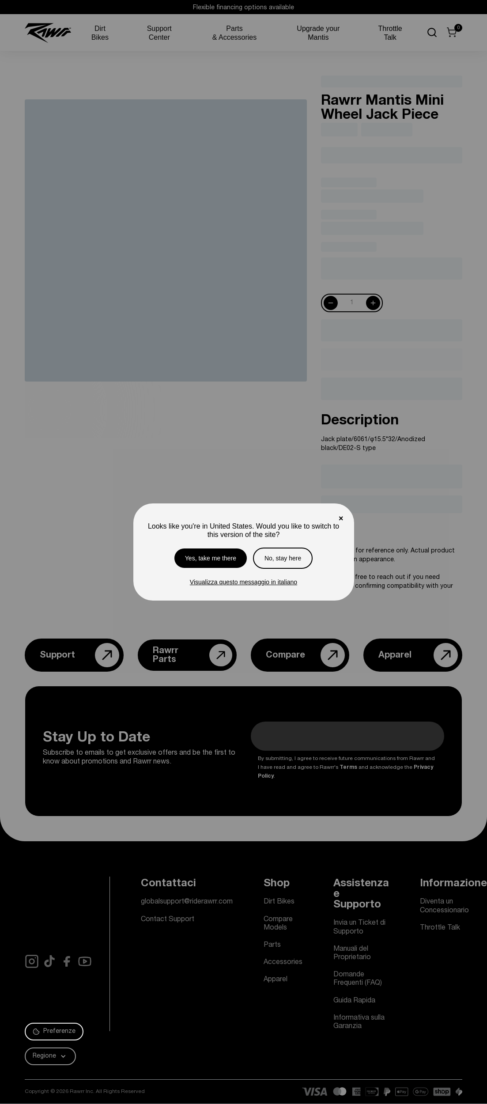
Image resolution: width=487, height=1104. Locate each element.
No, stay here (282, 558)
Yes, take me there (210, 558)
